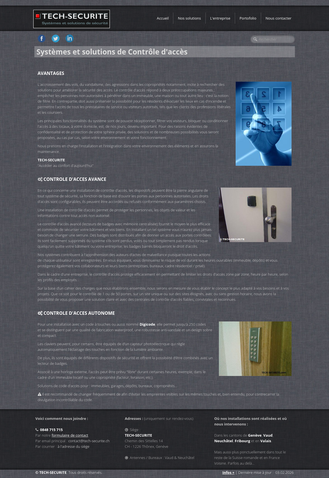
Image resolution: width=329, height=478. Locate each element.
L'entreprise (220, 18)
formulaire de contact (70, 435)
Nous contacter (279, 18)
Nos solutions (189, 18)
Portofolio (248, 18)
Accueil (163, 18)
